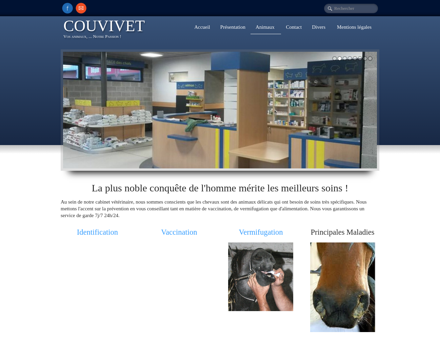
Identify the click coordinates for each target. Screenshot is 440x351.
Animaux (266, 27)
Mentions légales (354, 27)
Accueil (202, 27)
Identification (97, 232)
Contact (294, 27)
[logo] (106, 30)
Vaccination (179, 232)
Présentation (232, 27)
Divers (319, 27)
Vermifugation (261, 232)
